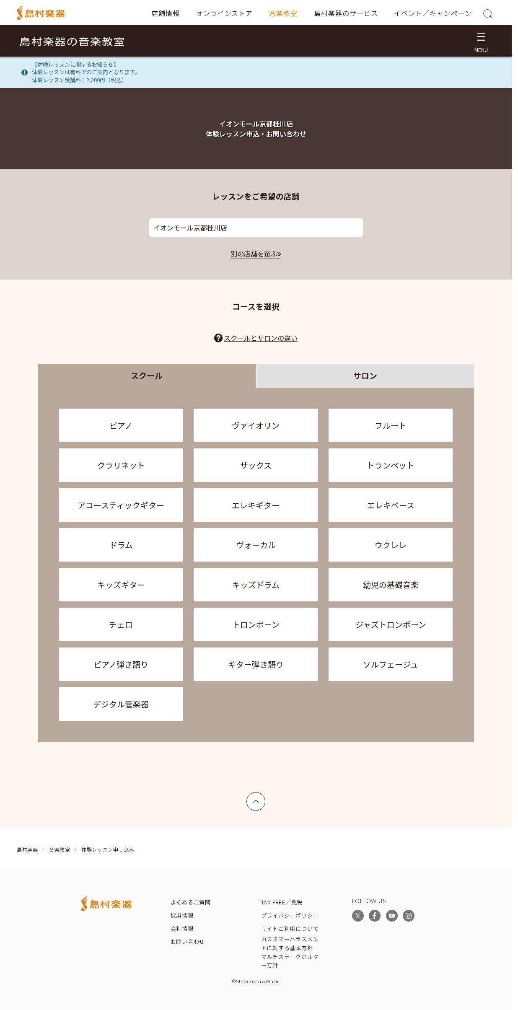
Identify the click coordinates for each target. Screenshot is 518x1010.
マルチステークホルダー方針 (290, 961)
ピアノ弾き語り (120, 664)
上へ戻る (256, 797)
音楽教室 (283, 13)
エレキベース (390, 504)
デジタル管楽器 (121, 704)
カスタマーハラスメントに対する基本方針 (290, 943)
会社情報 (182, 928)
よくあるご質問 (191, 902)
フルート (391, 425)
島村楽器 (27, 849)
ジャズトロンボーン (390, 624)
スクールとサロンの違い (261, 338)
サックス (256, 465)
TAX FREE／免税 (282, 902)
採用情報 (182, 915)
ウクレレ (391, 544)
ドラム (121, 544)
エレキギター (256, 504)
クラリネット (121, 465)
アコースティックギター (121, 504)
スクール (147, 375)
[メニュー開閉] (481, 41)
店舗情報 (165, 13)
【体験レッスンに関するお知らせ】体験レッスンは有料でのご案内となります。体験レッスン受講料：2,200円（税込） (86, 72)
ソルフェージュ (390, 664)
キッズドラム (256, 584)
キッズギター (121, 584)
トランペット (390, 465)
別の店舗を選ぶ (254, 254)
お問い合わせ (188, 941)
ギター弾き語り (256, 664)
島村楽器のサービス (346, 13)
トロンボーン (256, 624)
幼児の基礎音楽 (391, 584)
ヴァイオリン (256, 425)
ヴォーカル (256, 544)
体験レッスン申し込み (108, 849)
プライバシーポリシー (290, 915)
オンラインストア (224, 13)
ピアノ (120, 425)
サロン (365, 375)
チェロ (121, 624)
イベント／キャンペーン (433, 13)
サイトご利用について (290, 928)
